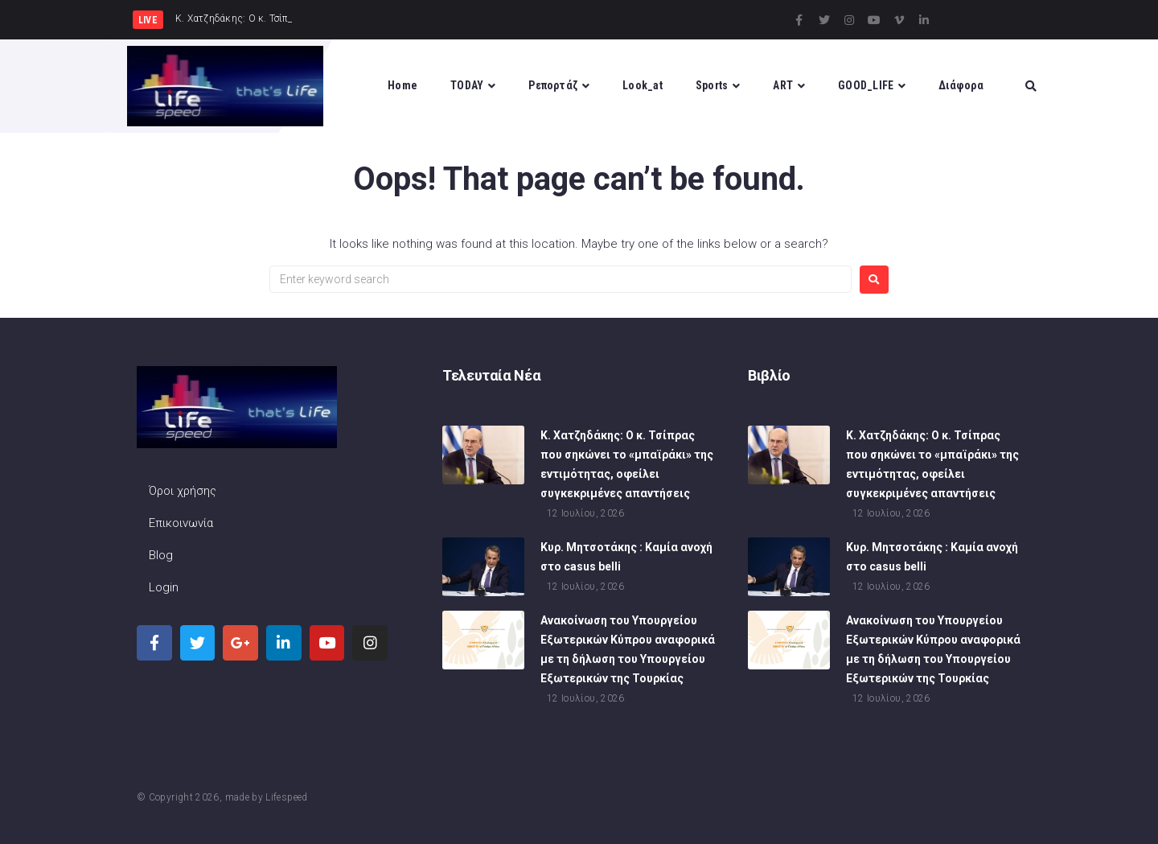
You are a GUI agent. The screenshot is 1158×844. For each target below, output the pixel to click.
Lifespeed (286, 797)
